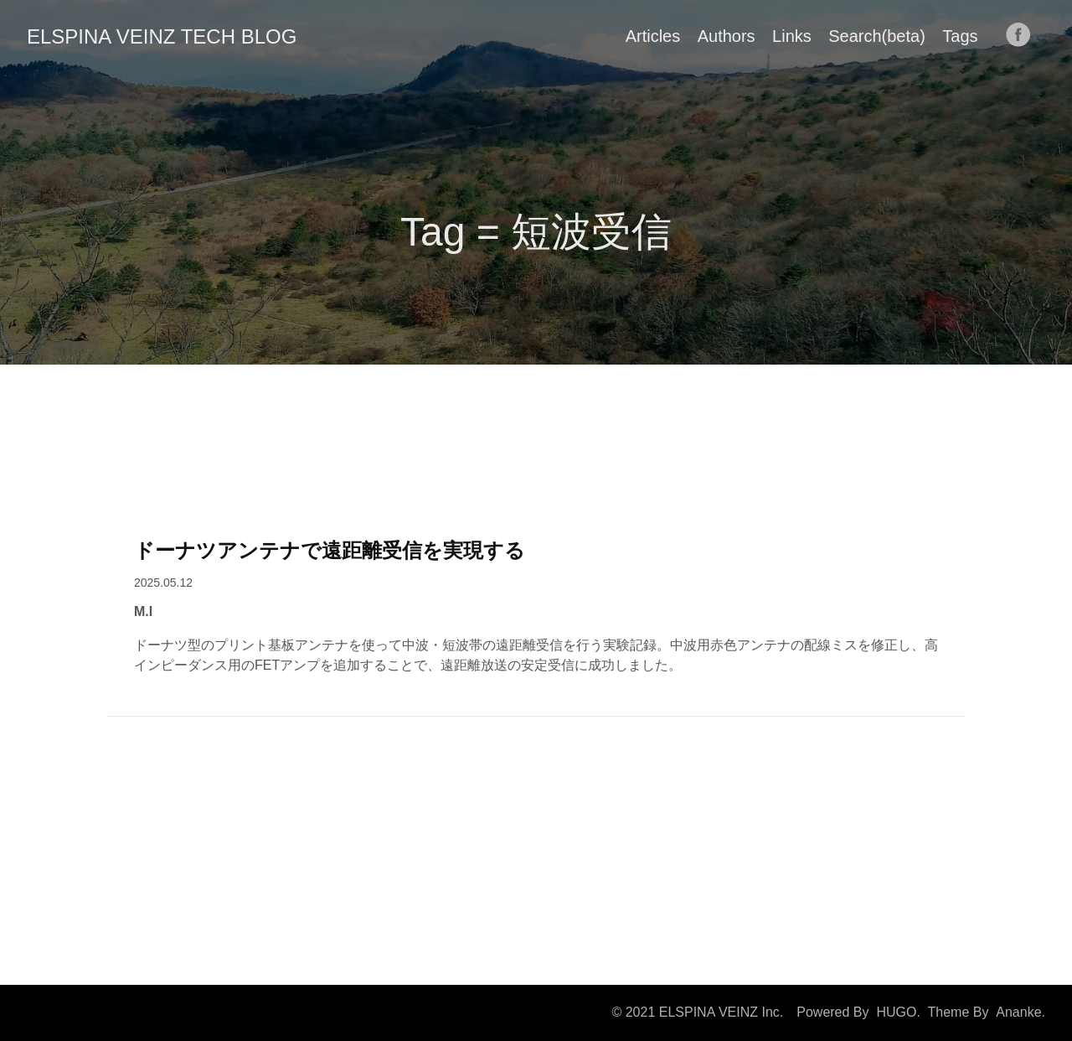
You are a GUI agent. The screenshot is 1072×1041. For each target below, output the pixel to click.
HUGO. (898, 1012)
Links (792, 36)
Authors (726, 36)
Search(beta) (876, 36)
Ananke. (1020, 1012)
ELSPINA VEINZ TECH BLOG (161, 36)
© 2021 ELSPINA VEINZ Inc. (697, 1012)
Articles (653, 36)
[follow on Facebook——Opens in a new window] (1023, 36)
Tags (959, 36)
